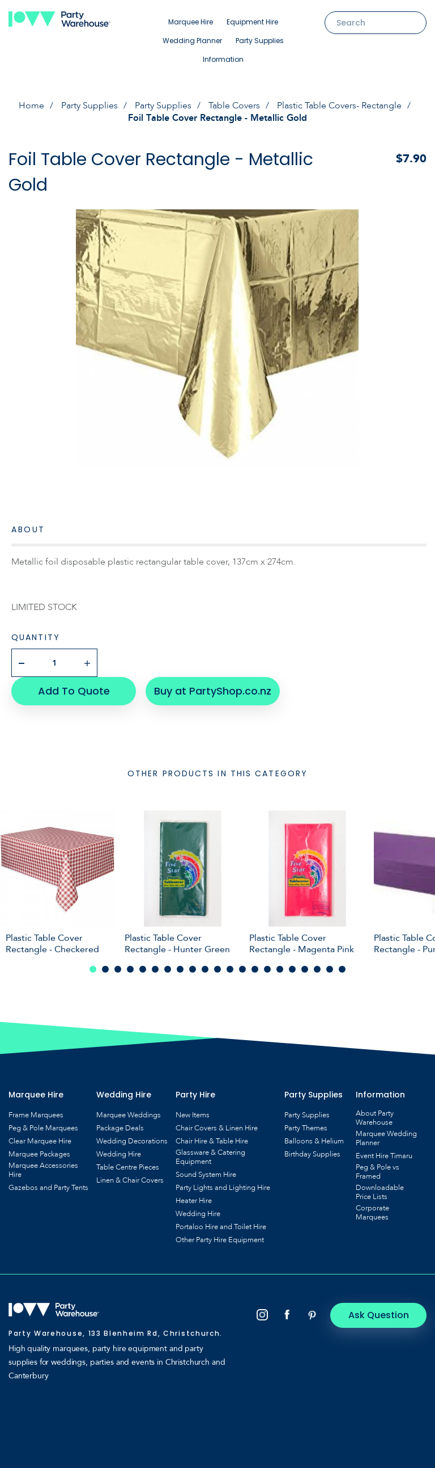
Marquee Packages (39, 1154)
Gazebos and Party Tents (48, 1187)
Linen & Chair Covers (130, 1180)
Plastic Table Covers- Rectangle (339, 105)
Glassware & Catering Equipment (210, 1157)
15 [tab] (267, 969)
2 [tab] (105, 969)
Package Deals (120, 1128)
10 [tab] (205, 969)
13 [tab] (242, 969)
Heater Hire (194, 1200)
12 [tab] (230, 969)
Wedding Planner (192, 40)
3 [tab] (117, 969)
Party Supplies (260, 40)
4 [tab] (130, 969)
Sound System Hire (206, 1174)
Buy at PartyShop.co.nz (212, 691)
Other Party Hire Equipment (220, 1239)
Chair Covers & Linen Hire (217, 1128)
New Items (193, 1115)
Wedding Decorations (132, 1141)
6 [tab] (155, 969)
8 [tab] (180, 969)
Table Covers (234, 105)
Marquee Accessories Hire (43, 1170)
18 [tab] (304, 969)
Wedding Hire (118, 1154)
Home (31, 105)
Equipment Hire (252, 22)
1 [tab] (92, 969)
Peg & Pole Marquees (43, 1128)
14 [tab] (254, 969)
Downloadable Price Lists (380, 1192)
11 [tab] (217, 969)
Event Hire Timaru (384, 1155)
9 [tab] (192, 969)
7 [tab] (167, 969)
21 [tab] (342, 969)
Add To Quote (74, 691)
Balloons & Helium (314, 1141)
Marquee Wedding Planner (386, 1138)
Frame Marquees (35, 1115)
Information (223, 59)
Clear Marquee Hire (39, 1141)
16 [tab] (279, 969)
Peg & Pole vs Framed (377, 1172)
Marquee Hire (190, 22)
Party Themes (305, 1128)
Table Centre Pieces (127, 1167)
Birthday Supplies (312, 1154)
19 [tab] (317, 969)
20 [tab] (329, 969)
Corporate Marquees (372, 1213)
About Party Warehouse (375, 1118)
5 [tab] (142, 969)
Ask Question (378, 1315)
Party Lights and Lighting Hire (223, 1187)
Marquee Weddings (128, 1115)
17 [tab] (292, 969)
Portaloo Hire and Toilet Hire (221, 1226)
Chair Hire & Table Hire (212, 1141)
